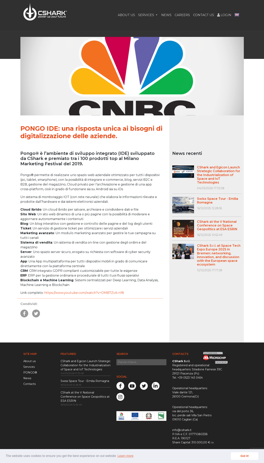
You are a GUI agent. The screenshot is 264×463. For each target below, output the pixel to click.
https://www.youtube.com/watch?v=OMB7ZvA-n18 (84, 293)
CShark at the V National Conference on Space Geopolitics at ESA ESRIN (85, 397)
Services (29, 367)
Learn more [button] (125, 456)
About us (29, 361)
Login (224, 16)
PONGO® (30, 372)
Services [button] (146, 16)
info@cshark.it (181, 430)
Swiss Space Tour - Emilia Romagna (85, 381)
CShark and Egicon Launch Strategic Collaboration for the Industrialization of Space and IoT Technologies (86, 365)
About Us (126, 16)
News (166, 16)
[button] (237, 17)
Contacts (29, 384)
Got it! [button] (244, 456)
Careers (182, 16)
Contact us (203, 16)
